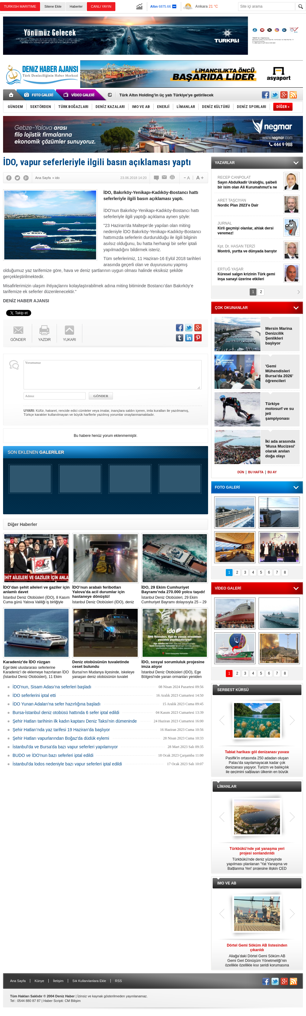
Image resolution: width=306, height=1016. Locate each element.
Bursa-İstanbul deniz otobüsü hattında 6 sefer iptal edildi (66, 712)
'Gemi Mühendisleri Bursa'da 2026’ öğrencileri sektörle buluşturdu (279, 373)
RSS (118, 981)
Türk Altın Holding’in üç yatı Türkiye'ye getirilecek (166, 95)
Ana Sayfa (18, 981)
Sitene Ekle (53, 6)
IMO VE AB (226, 883)
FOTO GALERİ (227, 487)
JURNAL (250, 228)
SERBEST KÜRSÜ (233, 690)
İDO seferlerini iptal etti (34, 695)
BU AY (272, 472)
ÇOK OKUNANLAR (231, 308)
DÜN (240, 472)
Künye (39, 981)
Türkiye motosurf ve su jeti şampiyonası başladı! (279, 411)
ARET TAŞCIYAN (250, 203)
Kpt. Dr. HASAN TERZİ (250, 249)
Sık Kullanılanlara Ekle (89, 981)
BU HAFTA (255, 472)
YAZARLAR (225, 163)
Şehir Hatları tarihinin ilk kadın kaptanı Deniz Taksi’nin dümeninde (75, 721)
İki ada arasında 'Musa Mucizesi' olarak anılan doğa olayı (280, 448)
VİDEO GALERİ (228, 588)
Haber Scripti (53, 1001)
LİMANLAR (227, 786)
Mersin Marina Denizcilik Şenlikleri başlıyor (278, 335)
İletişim (58, 981)
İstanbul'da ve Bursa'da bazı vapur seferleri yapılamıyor (65, 746)
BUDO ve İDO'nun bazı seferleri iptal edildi (53, 755)
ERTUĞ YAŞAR (250, 274)
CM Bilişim (72, 1001)
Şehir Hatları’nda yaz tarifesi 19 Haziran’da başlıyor (61, 729)
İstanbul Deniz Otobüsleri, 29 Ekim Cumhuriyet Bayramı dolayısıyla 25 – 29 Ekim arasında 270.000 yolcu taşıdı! (174, 595)
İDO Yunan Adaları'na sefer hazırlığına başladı (56, 704)
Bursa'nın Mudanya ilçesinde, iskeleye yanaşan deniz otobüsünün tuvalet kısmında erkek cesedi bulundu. (105, 669)
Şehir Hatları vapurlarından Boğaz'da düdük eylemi (61, 738)
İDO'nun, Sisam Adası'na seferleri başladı (52, 686)
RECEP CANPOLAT (250, 182)
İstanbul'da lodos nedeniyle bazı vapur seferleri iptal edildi (67, 763)
